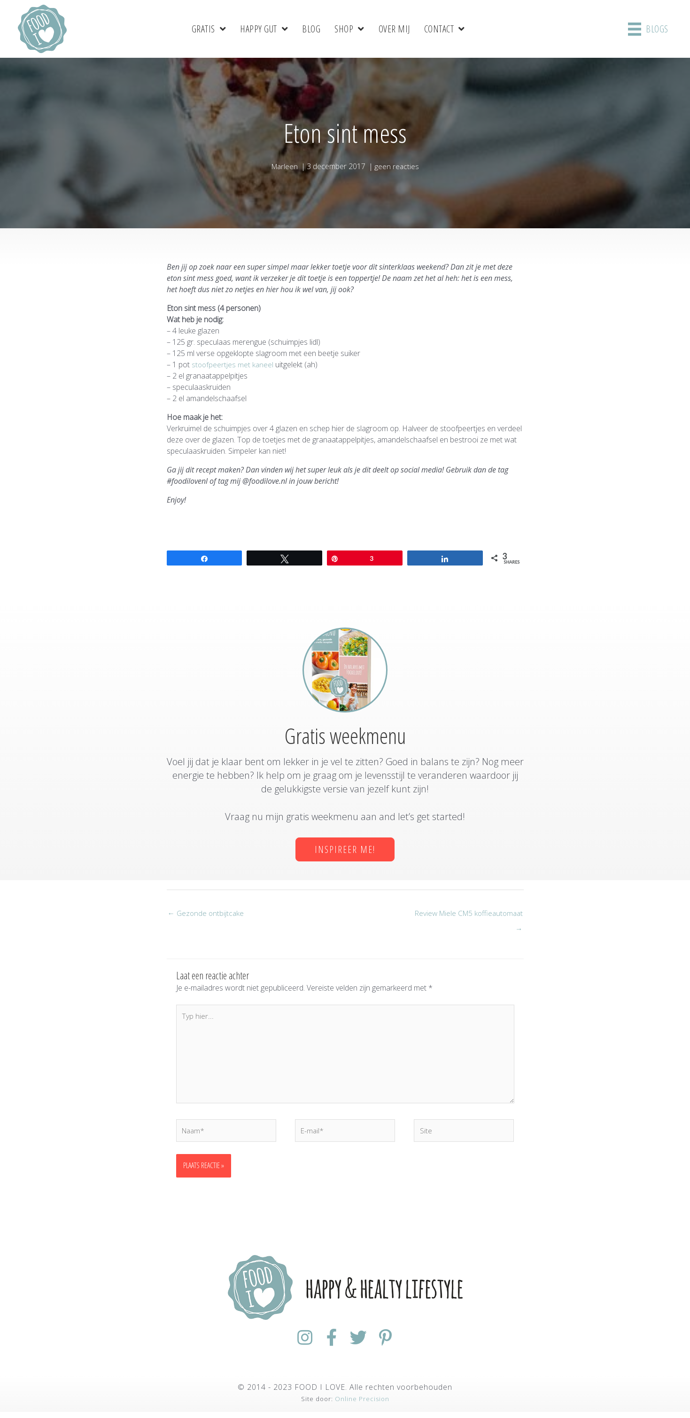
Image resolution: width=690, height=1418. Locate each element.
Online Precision (362, 1405)
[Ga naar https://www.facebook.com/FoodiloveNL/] (328, 1344)
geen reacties (397, 166)
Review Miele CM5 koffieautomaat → (466, 915)
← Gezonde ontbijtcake (207, 913)
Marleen (284, 166)
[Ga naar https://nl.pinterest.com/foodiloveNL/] (396, 1344)
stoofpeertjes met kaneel (233, 364)
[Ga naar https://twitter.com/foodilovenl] (362, 1344)
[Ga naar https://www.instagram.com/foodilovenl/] (294, 1344)
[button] (345, 849)
